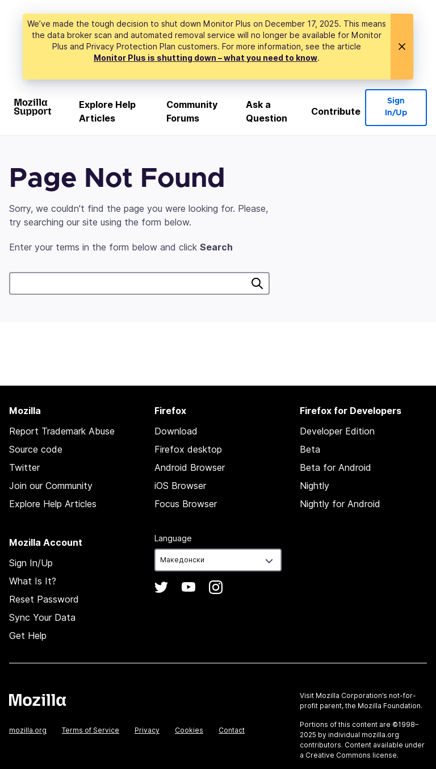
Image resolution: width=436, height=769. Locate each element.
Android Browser (189, 467)
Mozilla (37, 700)
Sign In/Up (396, 107)
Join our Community (51, 485)
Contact (232, 730)
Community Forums (191, 111)
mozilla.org (28, 730)
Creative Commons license (351, 755)
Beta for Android (335, 467)
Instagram (216, 587)
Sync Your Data (42, 617)
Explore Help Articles (107, 111)
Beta (310, 449)
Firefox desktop (188, 449)
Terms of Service (90, 730)
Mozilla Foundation (389, 705)
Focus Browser (185, 503)
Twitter (24, 467)
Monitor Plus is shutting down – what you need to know (205, 57)
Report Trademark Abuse (62, 431)
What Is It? (32, 581)
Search (257, 283)
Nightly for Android (340, 503)
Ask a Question (266, 111)
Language (173, 538)
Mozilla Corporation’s (351, 695)
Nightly (314, 485)
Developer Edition (337, 431)
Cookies (189, 730)
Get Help (28, 635)
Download (176, 431)
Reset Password (44, 599)
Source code (35, 449)
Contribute (335, 111)
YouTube (188, 587)
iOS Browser (180, 485)
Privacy (147, 730)
